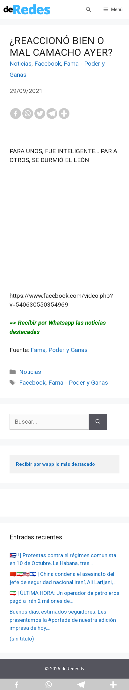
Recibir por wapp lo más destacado (55, 464)
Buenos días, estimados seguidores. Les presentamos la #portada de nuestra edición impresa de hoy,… (63, 620)
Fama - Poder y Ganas (78, 382)
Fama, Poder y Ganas (59, 350)
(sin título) (22, 638)
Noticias (21, 63)
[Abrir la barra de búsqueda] (88, 9)
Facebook (47, 63)
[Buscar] (98, 422)
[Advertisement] (64, 228)
